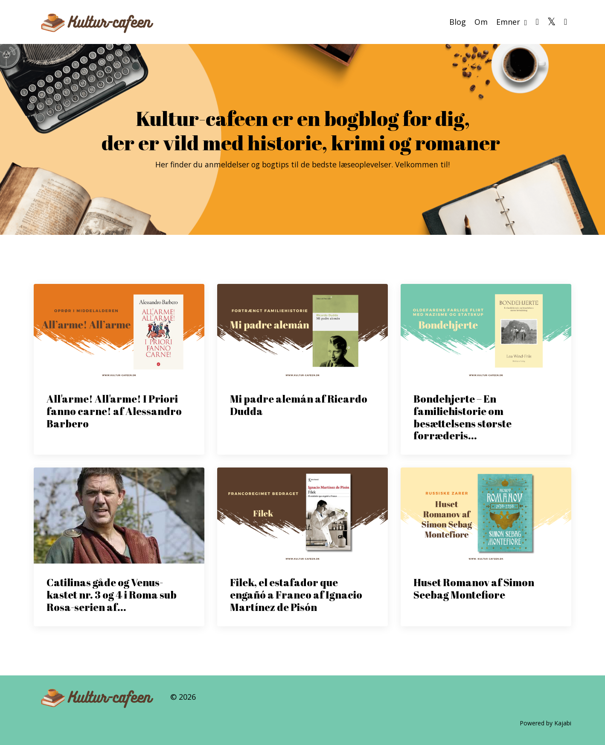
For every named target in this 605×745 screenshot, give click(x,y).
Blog (457, 21)
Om (481, 21)
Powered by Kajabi (545, 723)
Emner (511, 21)
